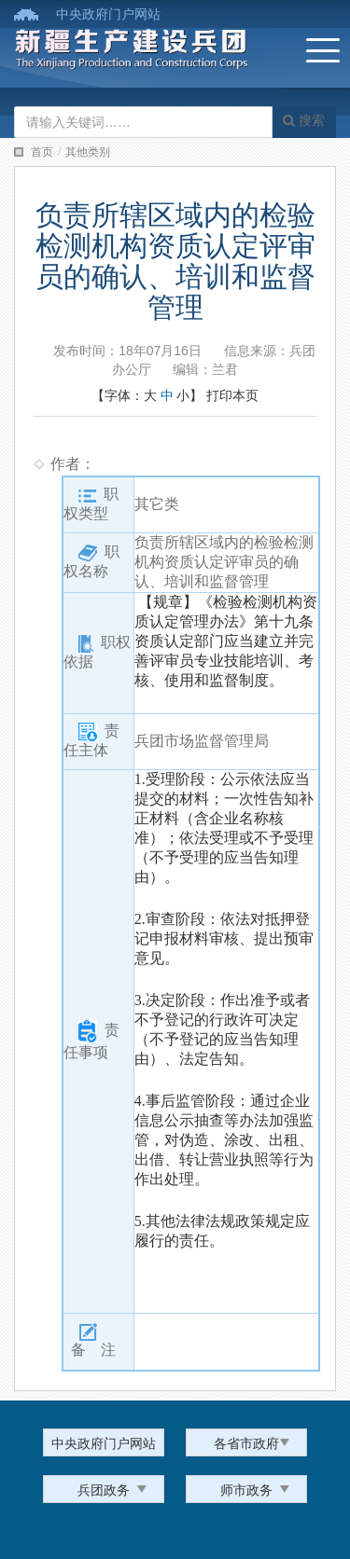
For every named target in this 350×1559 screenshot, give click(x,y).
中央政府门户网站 (108, 14)
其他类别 (87, 152)
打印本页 (232, 395)
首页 (42, 152)
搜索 (304, 120)
